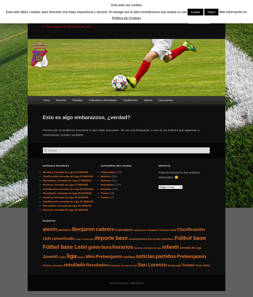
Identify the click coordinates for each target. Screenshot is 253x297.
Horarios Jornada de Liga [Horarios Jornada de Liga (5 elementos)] (147, 248)
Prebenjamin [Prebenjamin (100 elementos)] (191, 256)
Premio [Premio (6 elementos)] (47, 265)
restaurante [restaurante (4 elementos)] (57, 265)
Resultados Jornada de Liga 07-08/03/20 (67, 180)
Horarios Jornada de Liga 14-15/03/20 (65, 172)
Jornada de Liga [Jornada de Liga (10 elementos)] (190, 247)
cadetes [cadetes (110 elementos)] (105, 229)
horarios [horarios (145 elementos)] (122, 247)
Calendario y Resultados (103, 100)
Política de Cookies (126, 18)
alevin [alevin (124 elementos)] (50, 229)
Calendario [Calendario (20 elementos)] (124, 230)
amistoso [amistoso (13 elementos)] (64, 230)
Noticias (106, 176)
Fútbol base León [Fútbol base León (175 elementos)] (65, 247)
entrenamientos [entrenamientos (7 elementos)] (137, 238)
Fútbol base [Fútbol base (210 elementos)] (190, 238)
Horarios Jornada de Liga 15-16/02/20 (65, 209)
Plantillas (78, 100)
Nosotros (61, 100)
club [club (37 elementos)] (47, 238)
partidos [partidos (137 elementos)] (166, 256)
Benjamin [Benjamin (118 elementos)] (83, 229)
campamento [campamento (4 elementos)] (139, 230)
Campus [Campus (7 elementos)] (164, 230)
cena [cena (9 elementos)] (173, 230)
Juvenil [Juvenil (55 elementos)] (50, 256)
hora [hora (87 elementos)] (106, 247)
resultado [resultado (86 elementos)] (74, 264)
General (105, 180)
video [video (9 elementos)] (206, 265)
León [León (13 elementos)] (62, 257)
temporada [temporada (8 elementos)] (174, 265)
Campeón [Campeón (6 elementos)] (152, 230)
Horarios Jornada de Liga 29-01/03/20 (65, 197)
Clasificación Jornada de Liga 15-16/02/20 (68, 201)
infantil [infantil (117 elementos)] (170, 247)
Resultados (107, 184)
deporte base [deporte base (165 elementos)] (111, 238)
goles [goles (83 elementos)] (94, 247)
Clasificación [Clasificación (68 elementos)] (191, 229)
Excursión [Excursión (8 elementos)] (154, 238)
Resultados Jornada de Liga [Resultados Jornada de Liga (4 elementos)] (123, 265)
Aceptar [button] (195, 12)
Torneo (105, 193)
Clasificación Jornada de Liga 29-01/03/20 (68, 189)
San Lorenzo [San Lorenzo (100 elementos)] (152, 264)
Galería (148, 100)
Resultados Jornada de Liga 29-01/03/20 (67, 193)
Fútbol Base (108, 172)
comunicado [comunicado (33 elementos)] (63, 238)
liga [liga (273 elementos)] (72, 256)
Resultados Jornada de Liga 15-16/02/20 (67, 205)
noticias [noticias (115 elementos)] (145, 256)
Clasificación (130, 100)
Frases (105, 197)
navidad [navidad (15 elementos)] (129, 257)
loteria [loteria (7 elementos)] (81, 257)
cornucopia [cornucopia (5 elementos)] (87, 239)
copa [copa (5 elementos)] (78, 239)
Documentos (166, 100)
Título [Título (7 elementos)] (198, 265)
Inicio (47, 100)
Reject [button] (211, 12)
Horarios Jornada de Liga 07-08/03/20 (65, 184)
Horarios (106, 189)
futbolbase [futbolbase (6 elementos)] (168, 239)
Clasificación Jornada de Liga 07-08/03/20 (68, 176)
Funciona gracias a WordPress (126, 283)
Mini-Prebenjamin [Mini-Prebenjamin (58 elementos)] (104, 256)
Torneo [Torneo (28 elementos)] (188, 265)
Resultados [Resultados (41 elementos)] (97, 265)
